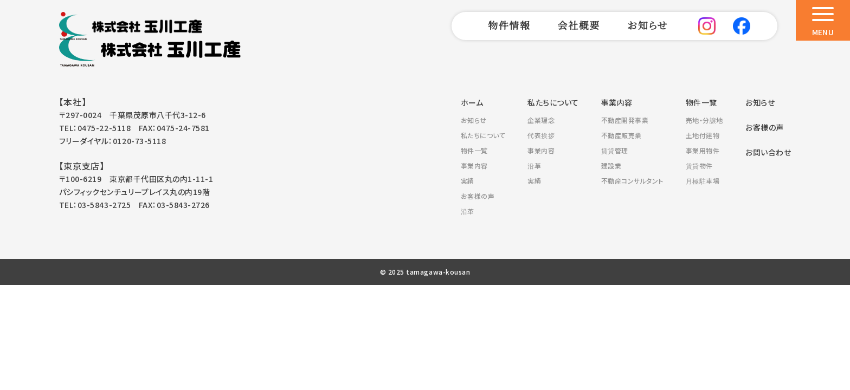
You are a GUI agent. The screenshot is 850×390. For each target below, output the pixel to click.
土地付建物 (703, 135)
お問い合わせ (768, 152)
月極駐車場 (703, 180)
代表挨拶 (541, 135)
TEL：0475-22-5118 (95, 127)
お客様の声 (478, 195)
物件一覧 (474, 150)
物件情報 (509, 25)
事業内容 (474, 165)
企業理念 (541, 120)
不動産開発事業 (625, 120)
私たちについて (483, 135)
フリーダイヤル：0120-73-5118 (112, 140)
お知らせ (647, 25)
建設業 (611, 165)
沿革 (467, 211)
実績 (467, 180)
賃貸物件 (699, 165)
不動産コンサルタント (632, 180)
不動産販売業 (621, 135)
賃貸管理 (614, 150)
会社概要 (579, 25)
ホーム (472, 102)
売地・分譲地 (704, 120)
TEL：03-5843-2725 (95, 204)
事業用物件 (703, 150)
